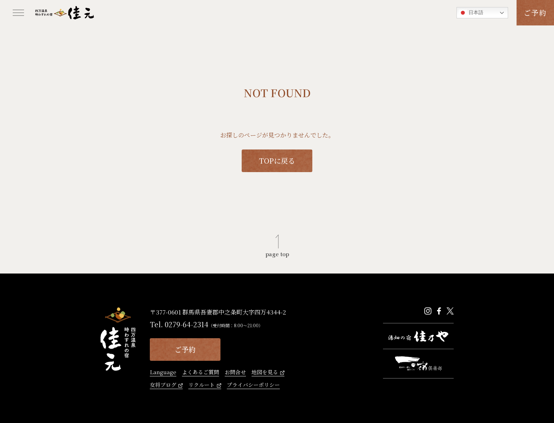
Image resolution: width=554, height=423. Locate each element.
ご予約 (535, 12)
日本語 (471, 12)
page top (277, 253)
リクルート (201, 385)
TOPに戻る (277, 160)
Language (163, 372)
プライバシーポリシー (253, 385)
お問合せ (235, 372)
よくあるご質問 (200, 372)
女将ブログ (163, 385)
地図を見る (265, 372)
